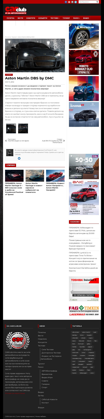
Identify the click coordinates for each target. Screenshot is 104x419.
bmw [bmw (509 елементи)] (82, 335)
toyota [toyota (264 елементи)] (74, 373)
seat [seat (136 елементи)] (92, 367)
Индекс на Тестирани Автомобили (51, 357)
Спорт (44, 387)
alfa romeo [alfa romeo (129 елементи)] (75, 332)
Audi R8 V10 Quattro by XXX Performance (50, 140)
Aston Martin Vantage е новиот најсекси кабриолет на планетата (34, 187)
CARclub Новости (49, 399)
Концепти (42, 18)
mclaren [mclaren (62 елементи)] (82, 355)
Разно (76, 18)
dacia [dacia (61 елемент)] (73, 341)
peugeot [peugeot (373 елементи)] (80, 364)
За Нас (10, 23)
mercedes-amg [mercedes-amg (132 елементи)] (76, 358)
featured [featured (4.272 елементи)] (81, 341)
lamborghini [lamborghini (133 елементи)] (87, 349)
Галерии (46, 384)
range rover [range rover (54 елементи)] (75, 367)
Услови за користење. (15, 393)
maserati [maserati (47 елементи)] (91, 352)
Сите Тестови (48, 350)
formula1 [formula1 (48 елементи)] (80, 344)
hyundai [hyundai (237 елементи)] (82, 346)
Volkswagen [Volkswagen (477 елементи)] (83, 373)
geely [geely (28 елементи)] (88, 344)
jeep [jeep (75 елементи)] (73, 349)
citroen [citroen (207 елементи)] (83, 338)
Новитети (30, 18)
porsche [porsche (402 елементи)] (89, 364)
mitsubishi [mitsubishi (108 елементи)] (82, 361)
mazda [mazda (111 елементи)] (74, 355)
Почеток (8, 37)
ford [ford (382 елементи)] (73, 344)
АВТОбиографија (49, 371)
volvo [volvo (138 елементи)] (92, 373)
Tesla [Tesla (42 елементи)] (88, 370)
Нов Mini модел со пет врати (18, 140)
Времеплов (47, 374)
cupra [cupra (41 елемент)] (90, 338)
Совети (45, 381)
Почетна (10, 18)
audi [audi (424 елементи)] (95, 332)
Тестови (54, 18)
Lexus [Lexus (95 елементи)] (83, 352)
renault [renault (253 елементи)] (85, 367)
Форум (20, 23)
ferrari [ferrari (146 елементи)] (89, 341)
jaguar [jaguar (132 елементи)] (90, 346)
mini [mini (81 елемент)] (73, 361)
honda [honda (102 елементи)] (74, 346)
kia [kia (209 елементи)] (79, 349)
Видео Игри (47, 377)
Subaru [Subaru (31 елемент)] (81, 370)
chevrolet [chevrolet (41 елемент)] (75, 338)
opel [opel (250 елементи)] (73, 364)
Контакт (45, 403)
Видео (86, 18)
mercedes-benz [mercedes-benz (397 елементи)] (89, 358)
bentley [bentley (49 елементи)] (74, 335)
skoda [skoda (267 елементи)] (74, 370)
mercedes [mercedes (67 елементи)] (91, 355)
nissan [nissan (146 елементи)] (90, 361)
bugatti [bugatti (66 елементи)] (89, 335)
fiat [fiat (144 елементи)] (95, 341)
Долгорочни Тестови (51, 353)
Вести (20, 18)
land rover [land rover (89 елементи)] (75, 352)
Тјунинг (66, 18)
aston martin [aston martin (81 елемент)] (86, 332)
